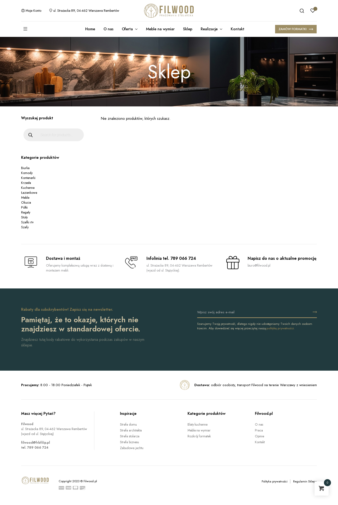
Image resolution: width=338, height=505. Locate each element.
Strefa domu (128, 424)
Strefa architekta (131, 430)
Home (90, 29)
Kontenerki (28, 177)
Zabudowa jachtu (131, 448)
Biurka (25, 168)
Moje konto (31, 10)
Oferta (127, 29)
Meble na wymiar (160, 29)
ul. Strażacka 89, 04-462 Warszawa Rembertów (84, 10)
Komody (27, 173)
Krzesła (26, 182)
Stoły (24, 217)
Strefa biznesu (129, 442)
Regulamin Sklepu (305, 481)
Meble (25, 197)
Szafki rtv (27, 222)
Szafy (25, 227)
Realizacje (209, 29)
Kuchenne (28, 187)
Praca (259, 430)
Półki (24, 207)
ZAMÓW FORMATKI (296, 29)
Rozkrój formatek (199, 436)
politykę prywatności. (280, 328)
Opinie (259, 436)
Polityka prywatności (274, 481)
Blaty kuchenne (198, 424)
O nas (108, 29)
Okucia (26, 202)
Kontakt (237, 29)
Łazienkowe (29, 192)
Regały (25, 212)
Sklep (187, 29)
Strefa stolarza (129, 436)
